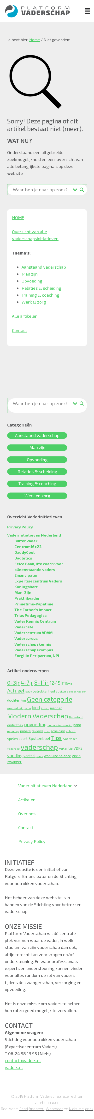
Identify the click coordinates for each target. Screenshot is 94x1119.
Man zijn (30, 274)
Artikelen (26, 799)
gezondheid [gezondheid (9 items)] (15, 708)
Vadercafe (24, 627)
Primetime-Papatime (33, 604)
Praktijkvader (27, 598)
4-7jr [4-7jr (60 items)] (27, 682)
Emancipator (26, 575)
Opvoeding (32, 280)
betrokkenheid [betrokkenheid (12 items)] (44, 691)
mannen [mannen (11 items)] (56, 708)
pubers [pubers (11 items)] (25, 731)
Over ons (26, 813)
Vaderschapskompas (33, 650)
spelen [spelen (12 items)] (12, 739)
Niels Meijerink (81, 1108)
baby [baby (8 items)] (28, 691)
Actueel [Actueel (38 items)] (15, 690)
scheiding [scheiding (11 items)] (58, 731)
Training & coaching (41, 295)
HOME (18, 217)
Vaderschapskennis (32, 644)
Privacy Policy (20, 527)
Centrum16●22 (28, 546)
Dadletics (23, 558)
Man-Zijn (22, 592)
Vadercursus (26, 638)
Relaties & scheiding (41, 288)
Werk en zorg (37, 495)
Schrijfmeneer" (31, 1108)
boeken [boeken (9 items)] (61, 691)
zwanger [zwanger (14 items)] (14, 761)
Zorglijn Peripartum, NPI (36, 655)
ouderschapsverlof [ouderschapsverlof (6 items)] (59, 725)
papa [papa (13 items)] (77, 725)
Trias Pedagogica (30, 615)
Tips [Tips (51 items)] (56, 737)
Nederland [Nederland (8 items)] (76, 717)
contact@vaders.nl (23, 1060)
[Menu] (87, 11)
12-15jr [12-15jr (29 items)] (57, 683)
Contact (19, 330)
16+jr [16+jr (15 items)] (69, 683)
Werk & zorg (34, 302)
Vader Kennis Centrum (35, 621)
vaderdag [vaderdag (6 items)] (13, 748)
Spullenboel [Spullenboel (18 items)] (39, 738)
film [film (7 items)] (23, 700)
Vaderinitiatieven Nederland (34, 535)
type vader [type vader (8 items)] (70, 738)
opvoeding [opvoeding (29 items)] (35, 724)
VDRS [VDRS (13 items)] (78, 748)
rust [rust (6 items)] (47, 731)
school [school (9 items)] (71, 731)
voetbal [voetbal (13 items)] (29, 755)
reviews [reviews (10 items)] (37, 731)
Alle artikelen (24, 316)
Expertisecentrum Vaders (38, 581)
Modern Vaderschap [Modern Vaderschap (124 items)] (37, 716)
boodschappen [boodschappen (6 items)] (77, 691)
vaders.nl (14, 1067)
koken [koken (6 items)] (45, 708)
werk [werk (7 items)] (39, 756)
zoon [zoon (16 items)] (76, 755)
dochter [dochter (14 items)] (13, 700)
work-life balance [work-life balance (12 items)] (57, 756)
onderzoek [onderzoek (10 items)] (15, 725)
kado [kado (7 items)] (27, 708)
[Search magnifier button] (81, 189)
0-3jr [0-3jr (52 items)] (13, 682)
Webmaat (54, 1108)
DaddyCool (24, 552)
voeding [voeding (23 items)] (15, 755)
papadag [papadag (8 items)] (13, 731)
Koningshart (26, 586)
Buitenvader (25, 540)
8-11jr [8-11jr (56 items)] (41, 682)
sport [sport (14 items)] (23, 738)
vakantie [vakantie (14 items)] (66, 748)
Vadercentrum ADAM (33, 632)
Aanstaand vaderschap (44, 267)
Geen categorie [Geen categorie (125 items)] (49, 699)
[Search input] (41, 189)
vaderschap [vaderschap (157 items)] (39, 747)
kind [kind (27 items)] (36, 707)
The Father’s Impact (33, 609)
